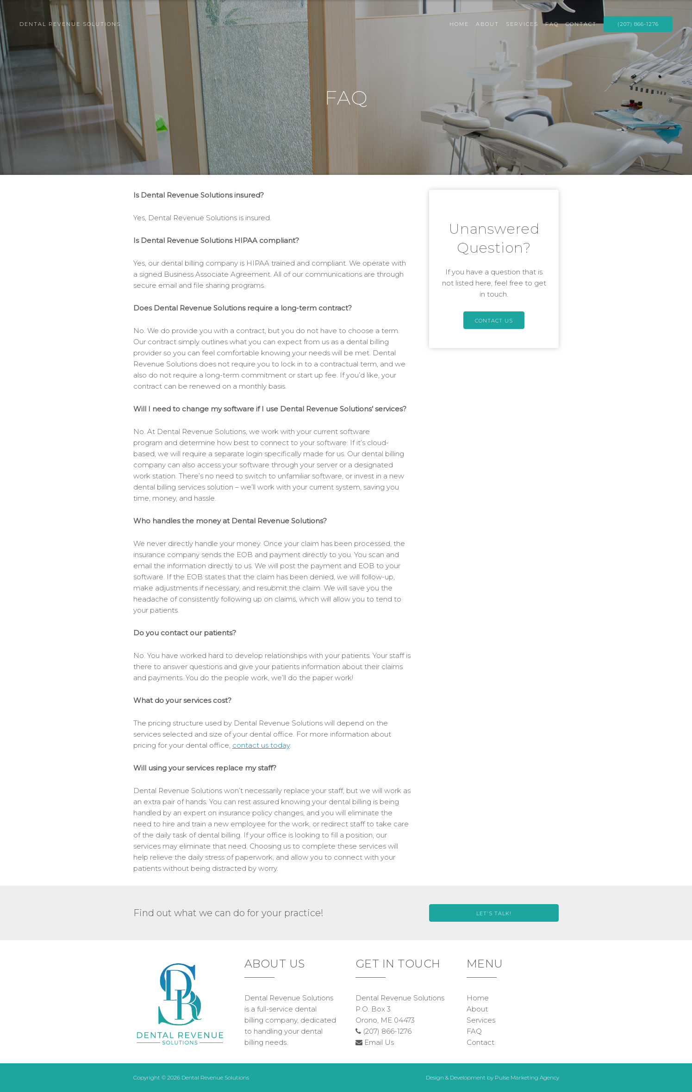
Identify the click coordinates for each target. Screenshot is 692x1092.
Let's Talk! (493, 913)
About (487, 24)
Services (522, 24)
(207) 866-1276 (638, 24)
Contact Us (494, 320)
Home (459, 24)
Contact (581, 24)
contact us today (261, 745)
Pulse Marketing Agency (527, 1077)
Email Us (374, 1042)
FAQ (552, 24)
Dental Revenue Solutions (70, 24)
